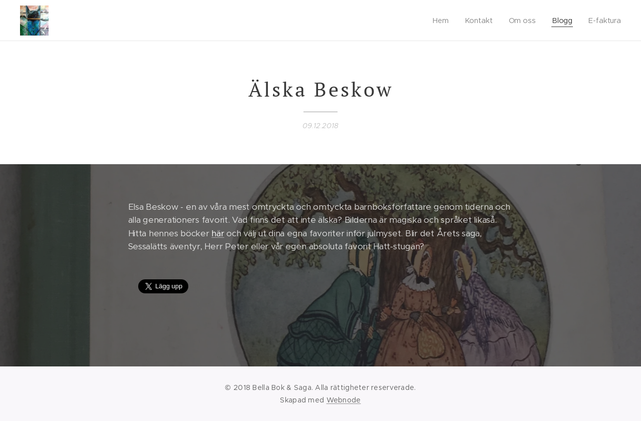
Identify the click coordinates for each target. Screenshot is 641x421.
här (217, 233)
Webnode (344, 399)
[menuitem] (443, 20)
